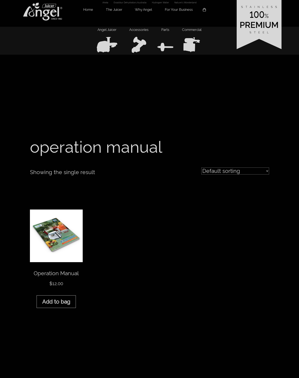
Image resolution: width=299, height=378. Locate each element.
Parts (165, 30)
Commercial (192, 30)
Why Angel (143, 9)
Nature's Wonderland (185, 2)
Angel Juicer (107, 30)
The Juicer (114, 9)
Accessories (139, 30)
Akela (105, 2)
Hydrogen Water (160, 2)
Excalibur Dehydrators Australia (130, 2)
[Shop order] (235, 170)
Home (88, 9)
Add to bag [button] (56, 302)
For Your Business (179, 9)
